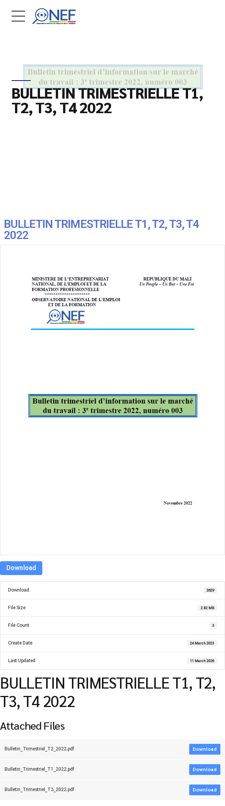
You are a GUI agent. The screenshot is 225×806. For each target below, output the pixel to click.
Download (21, 568)
